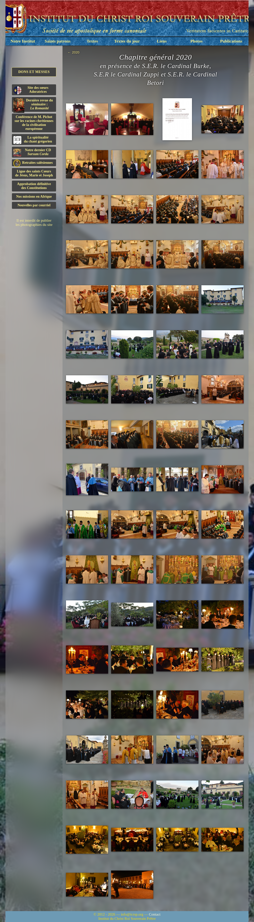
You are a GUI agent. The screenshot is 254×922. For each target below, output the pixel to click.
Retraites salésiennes (33, 163)
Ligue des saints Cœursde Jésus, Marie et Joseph (34, 173)
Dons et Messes (34, 72)
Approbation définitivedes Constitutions (34, 186)
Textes (92, 41)
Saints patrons (57, 41)
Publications (231, 41)
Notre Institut (22, 41)
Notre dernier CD (32, 152)
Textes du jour (127, 41)
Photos (196, 41)
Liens (162, 41)
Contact (154, 914)
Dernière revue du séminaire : (33, 105)
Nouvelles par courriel (34, 205)
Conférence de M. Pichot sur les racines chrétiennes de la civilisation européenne (34, 123)
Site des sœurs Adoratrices (30, 90)
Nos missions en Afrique (34, 196)
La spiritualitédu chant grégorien (32, 140)
